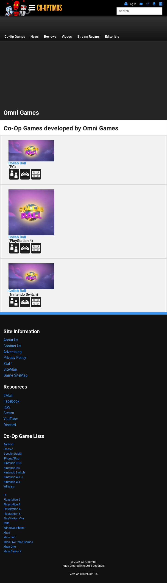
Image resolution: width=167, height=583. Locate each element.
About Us (10, 340)
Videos (67, 37)
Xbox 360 (9, 537)
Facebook (11, 401)
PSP (6, 523)
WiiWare (8, 486)
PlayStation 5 (11, 513)
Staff (7, 363)
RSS (6, 407)
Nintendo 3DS (12, 463)
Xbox (6, 532)
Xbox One (9, 546)
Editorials (112, 37)
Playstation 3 (11, 504)
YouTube (10, 419)
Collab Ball (17, 163)
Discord (9, 425)
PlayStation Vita (13, 518)
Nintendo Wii (11, 482)
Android (8, 444)
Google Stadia (12, 453)
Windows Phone (14, 527)
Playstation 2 (11, 499)
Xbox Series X (12, 551)
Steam (8, 413)
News (35, 37)
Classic (8, 449)
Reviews (50, 37)
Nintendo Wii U (12, 477)
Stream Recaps (88, 37)
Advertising (12, 352)
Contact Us (12, 346)
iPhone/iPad (11, 458)
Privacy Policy (14, 357)
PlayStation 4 (11, 509)
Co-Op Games (15, 37)
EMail (8, 395)
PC (5, 495)
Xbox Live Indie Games (18, 542)
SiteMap (10, 369)
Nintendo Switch (14, 472)
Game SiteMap (15, 375)
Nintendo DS (11, 468)
